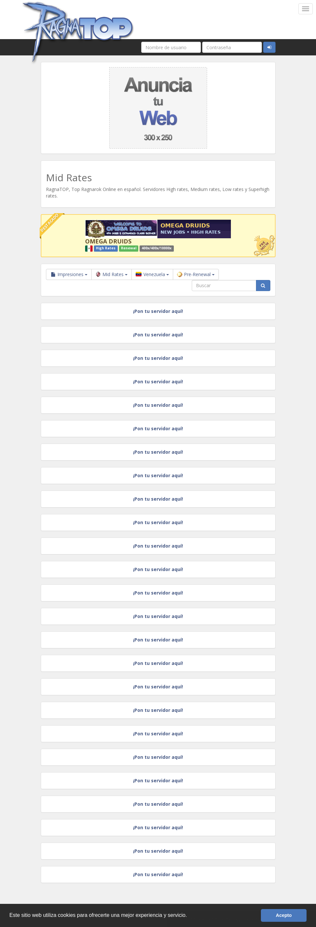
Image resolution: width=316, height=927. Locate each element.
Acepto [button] (284, 915)
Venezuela (152, 274)
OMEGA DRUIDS (108, 241)
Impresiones (68, 274)
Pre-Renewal (196, 274)
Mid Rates (112, 274)
